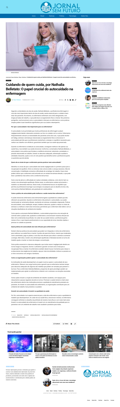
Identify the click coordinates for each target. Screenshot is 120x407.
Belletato (19, 315)
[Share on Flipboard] (70, 100)
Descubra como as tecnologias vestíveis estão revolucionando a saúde (72, 356)
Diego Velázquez (17, 100)
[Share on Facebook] (65, 100)
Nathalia (26, 315)
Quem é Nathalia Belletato (18, 317)
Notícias (8, 80)
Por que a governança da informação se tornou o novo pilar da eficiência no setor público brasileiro (46, 356)
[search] (7, 7)
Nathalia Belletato (35, 315)
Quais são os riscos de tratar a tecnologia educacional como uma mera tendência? (101, 84)
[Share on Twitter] (68, 100)
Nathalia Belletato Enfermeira (49, 315)
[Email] (73, 100)
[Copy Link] (75, 100)
